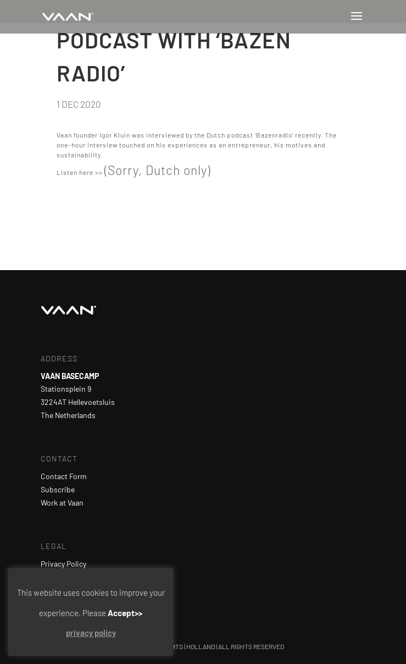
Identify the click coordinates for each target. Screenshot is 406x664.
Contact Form (64, 476)
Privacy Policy (63, 563)
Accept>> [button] (125, 613)
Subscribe (58, 489)
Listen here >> (80, 172)
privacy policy (91, 633)
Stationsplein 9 (66, 388)
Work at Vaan (62, 502)
